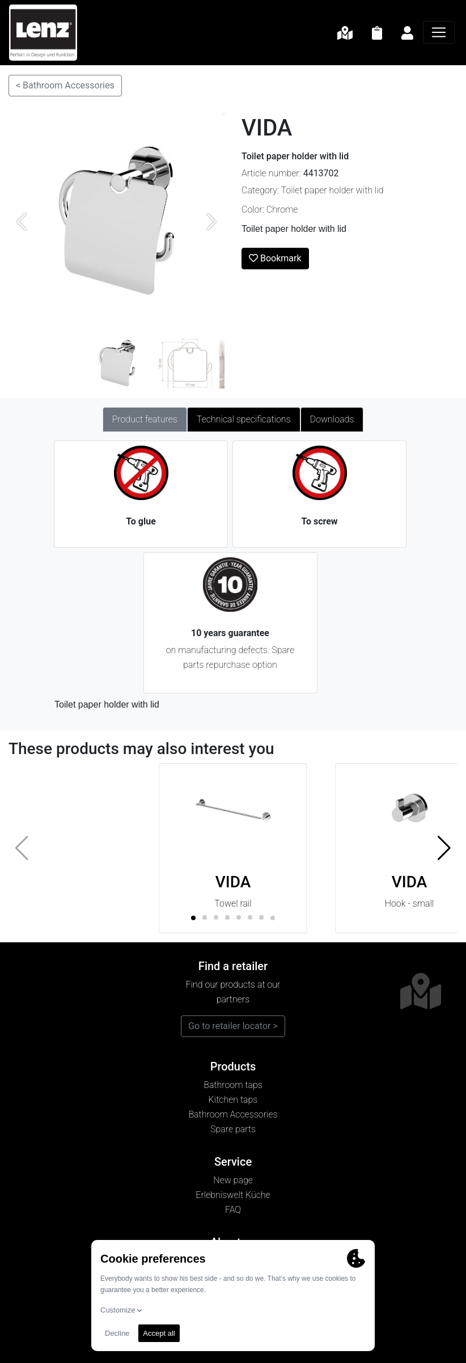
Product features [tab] (144, 419)
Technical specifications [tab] (244, 419)
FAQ (233, 1209)
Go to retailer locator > (233, 1026)
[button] (444, 848)
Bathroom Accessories (232, 1114)
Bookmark (275, 258)
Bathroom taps (233, 1085)
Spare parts (233, 1129)
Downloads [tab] (332, 419)
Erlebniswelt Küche (233, 1195)
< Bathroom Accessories (65, 85)
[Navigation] (439, 32)
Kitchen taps (233, 1099)
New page (233, 1180)
